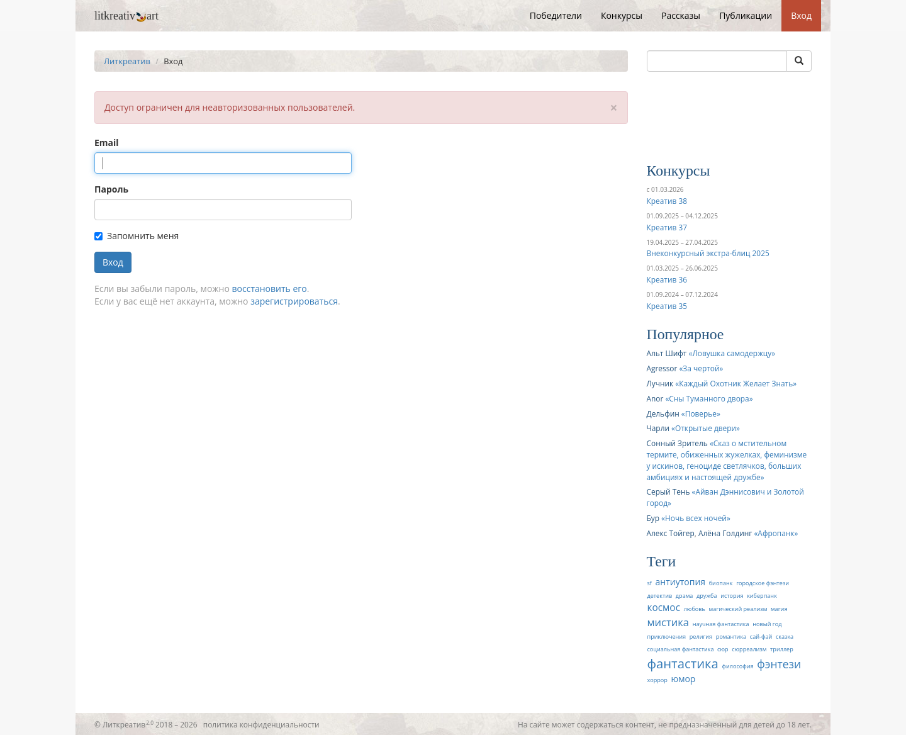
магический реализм (738, 609)
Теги (661, 561)
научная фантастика (721, 624)
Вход (801, 15)
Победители (556, 15)
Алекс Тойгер (671, 533)
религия (701, 636)
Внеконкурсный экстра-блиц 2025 (708, 253)
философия (737, 666)
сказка (784, 636)
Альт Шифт (667, 353)
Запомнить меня (136, 236)
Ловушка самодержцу (731, 353)
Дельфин (663, 413)
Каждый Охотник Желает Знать (736, 383)
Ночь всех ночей (696, 518)
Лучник (660, 383)
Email (106, 143)
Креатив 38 (667, 201)
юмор (683, 679)
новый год (766, 624)
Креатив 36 (667, 279)
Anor (655, 398)
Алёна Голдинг (725, 533)
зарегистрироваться (294, 301)
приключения (666, 636)
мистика (668, 622)
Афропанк (776, 533)
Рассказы (680, 15)
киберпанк (762, 596)
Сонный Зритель (677, 443)
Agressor (662, 368)
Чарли (658, 428)
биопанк (721, 583)
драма (684, 596)
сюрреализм (749, 649)
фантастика (683, 663)
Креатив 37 (667, 227)
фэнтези (779, 663)
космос (664, 607)
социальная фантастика (680, 649)
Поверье (701, 413)
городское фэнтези (762, 583)
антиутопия (681, 582)
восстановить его (269, 289)
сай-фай (761, 636)
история (731, 596)
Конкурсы (621, 15)
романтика (731, 636)
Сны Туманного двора (709, 398)
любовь (694, 609)
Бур (653, 518)
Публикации (745, 15)
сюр (722, 649)
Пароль (111, 189)
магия (779, 609)
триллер (781, 649)
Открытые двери (705, 428)
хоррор (657, 680)
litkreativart (126, 15)
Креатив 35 (667, 306)
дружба (706, 596)
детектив (660, 596)
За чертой (701, 368)
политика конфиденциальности (261, 724)
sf (649, 583)
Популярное (685, 334)
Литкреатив (127, 61)
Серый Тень (668, 491)
